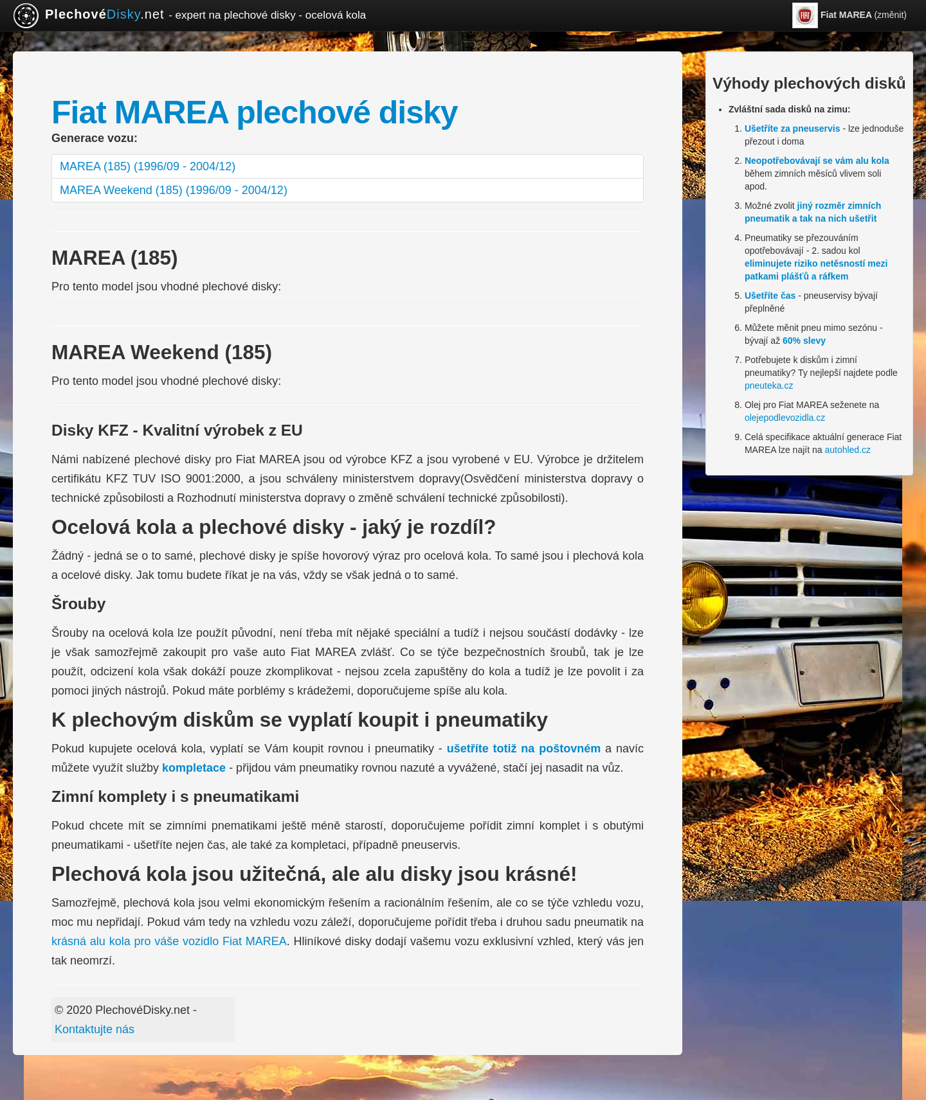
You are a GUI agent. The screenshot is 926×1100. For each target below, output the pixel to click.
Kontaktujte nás (94, 1029)
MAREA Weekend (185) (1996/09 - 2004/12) (173, 190)
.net (189, 15)
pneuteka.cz (769, 385)
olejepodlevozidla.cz (785, 417)
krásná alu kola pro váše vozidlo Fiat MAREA (169, 941)
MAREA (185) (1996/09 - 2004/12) (147, 166)
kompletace (194, 767)
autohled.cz (847, 450)
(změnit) (849, 15)
